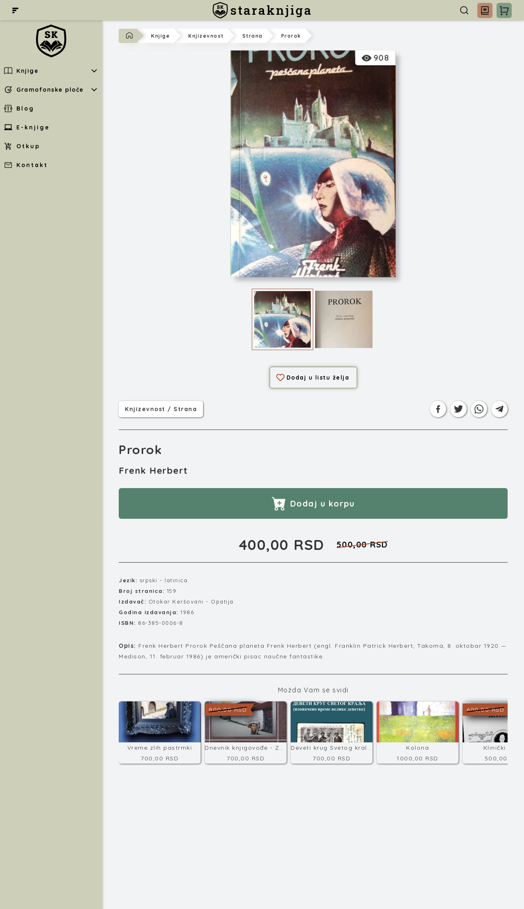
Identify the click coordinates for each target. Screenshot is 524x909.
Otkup (22, 146)
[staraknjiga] (262, 10)
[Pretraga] (464, 10)
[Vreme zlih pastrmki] (160, 732)
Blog (19, 108)
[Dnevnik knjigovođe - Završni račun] (246, 732)
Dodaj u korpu (313, 503)
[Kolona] (417, 732)
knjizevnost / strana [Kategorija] (161, 408)
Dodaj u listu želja (313, 377)
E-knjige (27, 127)
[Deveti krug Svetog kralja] (332, 732)
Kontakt (26, 165)
